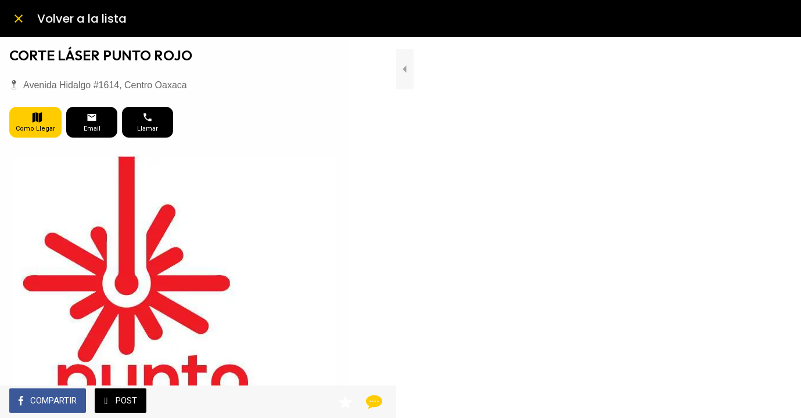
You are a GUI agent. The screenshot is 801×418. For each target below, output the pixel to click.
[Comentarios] (325, 402)
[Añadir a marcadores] (297, 402)
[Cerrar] (19, 19)
